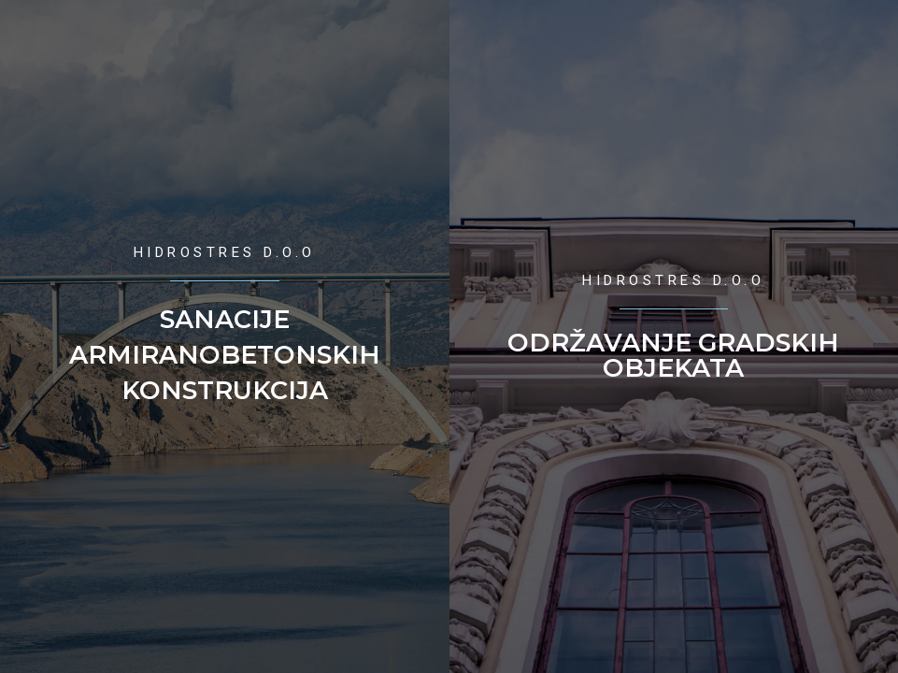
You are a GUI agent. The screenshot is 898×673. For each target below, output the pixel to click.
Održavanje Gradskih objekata (673, 355)
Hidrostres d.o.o (225, 252)
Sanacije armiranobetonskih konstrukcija (224, 355)
